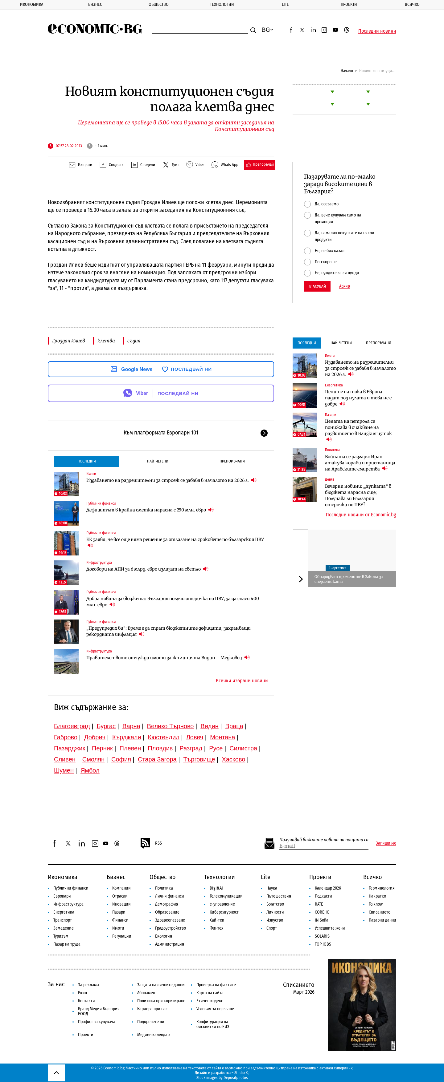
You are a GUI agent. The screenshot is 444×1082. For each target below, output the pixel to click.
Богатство (275, 904)
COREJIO (322, 912)
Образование (167, 912)
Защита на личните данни (161, 984)
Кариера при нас (152, 1008)
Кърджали (126, 737)
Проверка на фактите (216, 984)
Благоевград (72, 726)
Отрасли (120, 896)
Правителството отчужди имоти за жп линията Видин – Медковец (168, 657)
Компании (121, 888)
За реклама (88, 984)
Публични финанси (101, 503)
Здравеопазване (170, 920)
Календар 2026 (328, 888)
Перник (102, 748)
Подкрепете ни (150, 1021)
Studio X (241, 1072)
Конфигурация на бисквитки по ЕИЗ (212, 1024)
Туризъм (60, 936)
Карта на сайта (210, 992)
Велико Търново (170, 726)
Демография (166, 904)
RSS (151, 843)
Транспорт (62, 920)
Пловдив (160, 748)
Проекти (349, 4)
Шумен (64, 770)
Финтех (216, 928)
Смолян (93, 759)
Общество (159, 4)
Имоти (91, 474)
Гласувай (317, 286)
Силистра (243, 748)
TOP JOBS (323, 944)
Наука (271, 888)
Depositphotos (236, 1077)
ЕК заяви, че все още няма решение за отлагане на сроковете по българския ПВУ (175, 542)
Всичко (372, 877)
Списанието (379, 912)
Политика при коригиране (161, 1000)
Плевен (130, 748)
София (121, 759)
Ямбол (90, 770)
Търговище (199, 759)
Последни (86, 461)
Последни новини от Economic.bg (361, 514)
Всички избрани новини (242, 680)
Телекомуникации (226, 896)
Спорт (271, 928)
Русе (216, 748)
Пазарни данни (382, 920)
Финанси (120, 920)
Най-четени (157, 461)
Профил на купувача (96, 1021)
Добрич (94, 737)
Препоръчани (232, 461)
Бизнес (95, 4)
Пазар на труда (66, 944)
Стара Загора (157, 759)
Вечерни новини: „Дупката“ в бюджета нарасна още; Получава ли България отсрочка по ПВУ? (358, 495)
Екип (82, 992)
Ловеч (195, 737)
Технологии (222, 4)
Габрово (65, 737)
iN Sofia (321, 920)
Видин (209, 726)
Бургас (106, 726)
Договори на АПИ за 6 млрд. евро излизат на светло (147, 569)
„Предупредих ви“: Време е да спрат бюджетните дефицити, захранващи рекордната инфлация (168, 631)
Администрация (169, 944)
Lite (285, 4)
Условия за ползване (215, 1008)
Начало (347, 70)
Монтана (222, 737)
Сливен (65, 759)
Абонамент (147, 992)
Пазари (330, 415)
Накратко (377, 896)
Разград (190, 748)
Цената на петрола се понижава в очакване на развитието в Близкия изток (358, 430)
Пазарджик (69, 748)
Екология (163, 936)
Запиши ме (386, 843)
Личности (275, 912)
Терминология (382, 888)
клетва (106, 341)
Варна (131, 726)
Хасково (233, 759)
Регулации (121, 936)
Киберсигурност (224, 912)
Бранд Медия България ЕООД (99, 1011)
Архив (344, 286)
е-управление (222, 904)
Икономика (31, 4)
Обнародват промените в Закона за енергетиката (348, 579)
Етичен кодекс (209, 1000)
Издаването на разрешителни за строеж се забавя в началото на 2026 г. (171, 480)
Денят (329, 479)
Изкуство (274, 920)
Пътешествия (278, 896)
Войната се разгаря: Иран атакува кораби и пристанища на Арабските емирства (360, 463)
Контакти (86, 1000)
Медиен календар (153, 1034)
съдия (133, 341)
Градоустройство (170, 928)
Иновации (121, 904)
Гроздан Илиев (68, 341)
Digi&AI (216, 888)
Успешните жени (330, 928)
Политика (332, 450)
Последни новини (377, 31)
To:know (376, 904)
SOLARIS (322, 936)
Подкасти (323, 896)
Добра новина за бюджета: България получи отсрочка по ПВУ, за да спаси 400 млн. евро (172, 602)
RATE (319, 904)
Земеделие (63, 928)
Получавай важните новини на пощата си (323, 839)
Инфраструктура (99, 562)
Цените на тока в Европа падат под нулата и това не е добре (358, 398)
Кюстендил (163, 737)
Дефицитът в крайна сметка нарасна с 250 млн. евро (150, 510)
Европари (62, 896)
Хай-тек (217, 920)
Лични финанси (169, 896)
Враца (234, 726)
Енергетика (334, 385)
